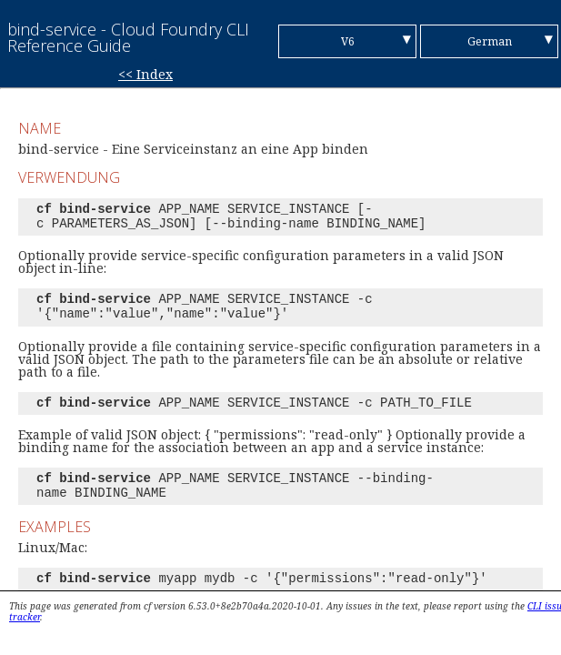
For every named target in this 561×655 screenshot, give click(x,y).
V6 (348, 41)
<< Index (145, 74)
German (489, 41)
